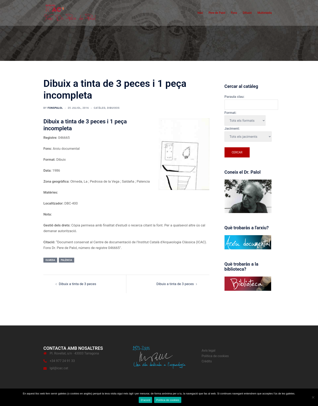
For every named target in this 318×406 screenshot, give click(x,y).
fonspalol (55, 108)
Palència (66, 260)
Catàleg (99, 108)
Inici (200, 12)
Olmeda (50, 260)
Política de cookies (215, 356)
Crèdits (207, 361)
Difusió (247, 12)
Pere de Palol (216, 12)
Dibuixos (113, 108)
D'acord (145, 400)
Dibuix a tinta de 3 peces (77, 284)
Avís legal (208, 350)
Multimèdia (264, 12)
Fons (234, 12)
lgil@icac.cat (59, 368)
